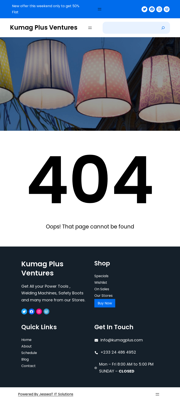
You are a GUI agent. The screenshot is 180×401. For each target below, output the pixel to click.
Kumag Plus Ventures (43, 27)
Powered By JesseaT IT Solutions (45, 394)
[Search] (163, 28)
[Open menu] (99, 9)
